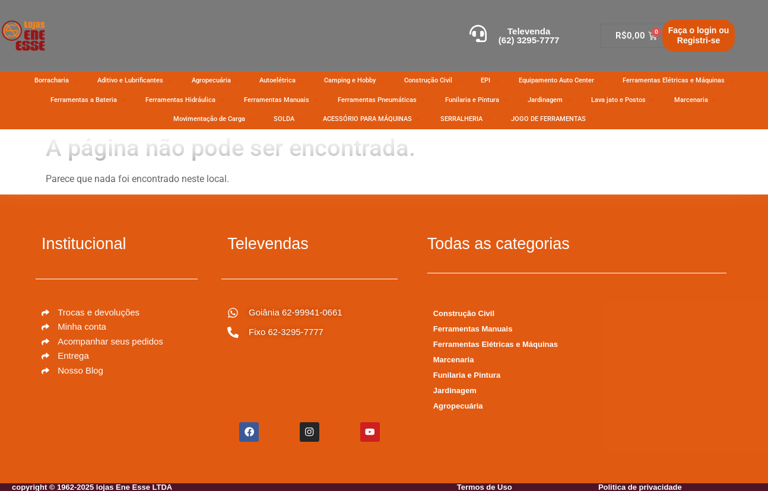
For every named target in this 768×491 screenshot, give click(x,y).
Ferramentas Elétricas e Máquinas (495, 344)
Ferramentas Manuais (473, 328)
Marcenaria (453, 359)
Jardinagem (455, 390)
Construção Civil (463, 313)
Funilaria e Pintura (466, 375)
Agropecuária (458, 405)
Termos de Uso (484, 486)
